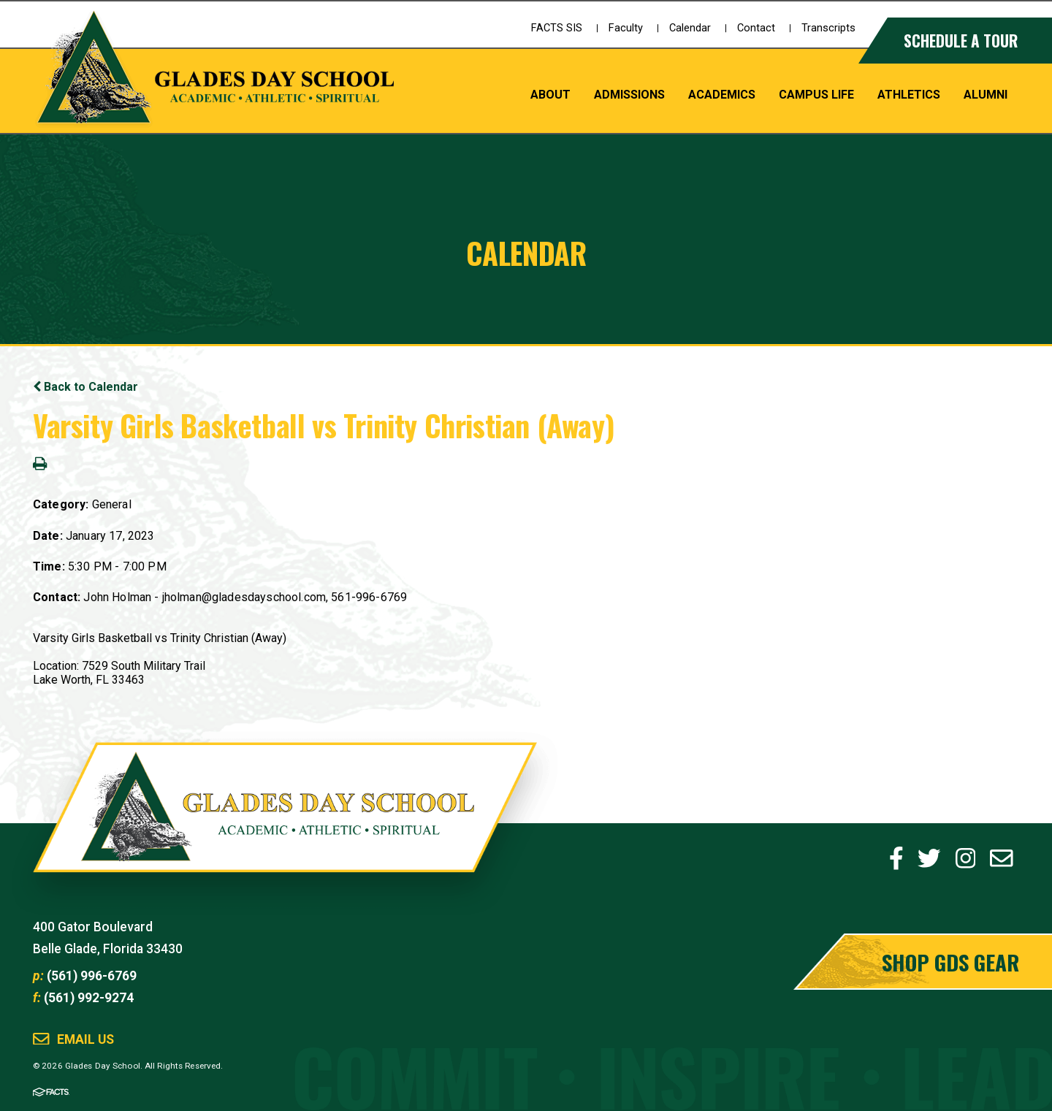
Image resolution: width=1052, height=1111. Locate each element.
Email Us (85, 1040)
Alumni (985, 95)
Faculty (626, 28)
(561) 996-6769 (92, 976)
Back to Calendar (85, 387)
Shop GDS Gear (950, 961)
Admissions (629, 95)
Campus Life (816, 95)
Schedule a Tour (961, 40)
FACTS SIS (556, 28)
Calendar (690, 28)
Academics (721, 95)
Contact (756, 28)
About (550, 95)
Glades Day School (285, 824)
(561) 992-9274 (89, 997)
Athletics (908, 95)
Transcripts (828, 28)
